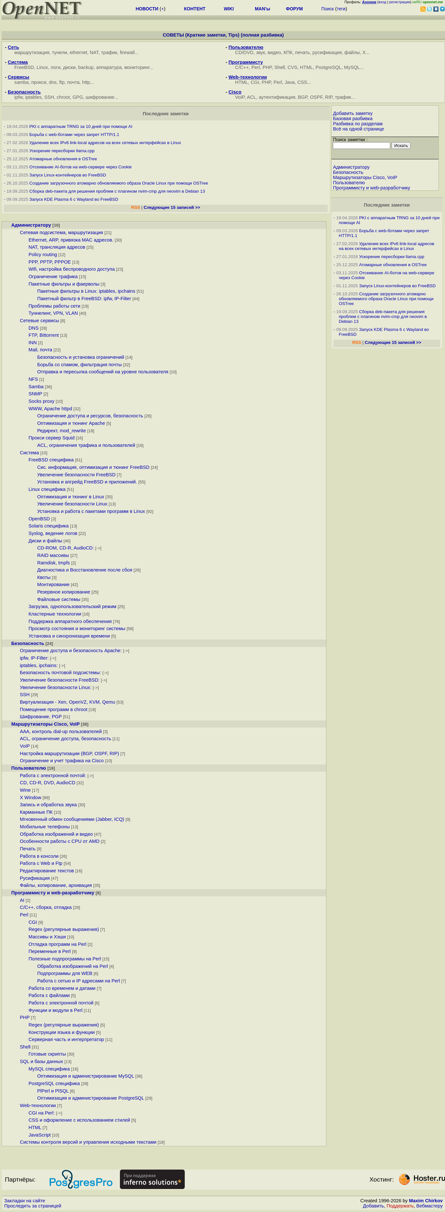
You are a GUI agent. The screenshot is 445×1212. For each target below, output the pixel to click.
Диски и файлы (45, 540)
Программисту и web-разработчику (52, 892)
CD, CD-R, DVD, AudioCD (47, 782)
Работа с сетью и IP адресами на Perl (78, 980)
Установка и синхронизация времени (69, 636)
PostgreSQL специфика (54, 1083)
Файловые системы (58, 599)
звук (260, 52)
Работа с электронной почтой (61, 1002)
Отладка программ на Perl (58, 944)
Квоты (44, 577)
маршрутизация (31, 52)
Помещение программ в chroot (53, 709)
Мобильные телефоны (45, 826)
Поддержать (400, 1205)
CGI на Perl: (42, 1113)
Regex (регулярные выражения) (64, 929)
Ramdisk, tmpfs (53, 562)
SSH (49, 97)
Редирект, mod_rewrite (61, 430)
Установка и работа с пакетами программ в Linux (91, 511)
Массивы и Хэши (47, 936)
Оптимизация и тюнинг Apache (71, 423)
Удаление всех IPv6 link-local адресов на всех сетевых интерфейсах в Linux (105, 142)
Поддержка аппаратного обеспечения (70, 621)
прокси (38, 82)
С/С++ (242, 67)
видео (274, 52)
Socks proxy (41, 401)
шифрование (100, 97)
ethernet (78, 52)
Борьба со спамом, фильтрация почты (79, 364)
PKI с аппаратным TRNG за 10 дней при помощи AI (81, 126)
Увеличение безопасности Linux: (55, 687)
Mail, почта (40, 349)
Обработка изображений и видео (56, 834)
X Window (30, 797)
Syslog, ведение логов (53, 533)
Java (290, 82)
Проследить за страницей (32, 1205)
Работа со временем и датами (62, 988)
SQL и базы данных (41, 1061)
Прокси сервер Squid (52, 437)
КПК (288, 52)
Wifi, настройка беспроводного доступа (72, 269)
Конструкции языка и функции (62, 1032)
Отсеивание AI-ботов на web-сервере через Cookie (80, 166)
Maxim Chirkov (426, 1200)
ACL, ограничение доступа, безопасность (65, 738)
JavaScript (40, 1135)
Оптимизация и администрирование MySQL (85, 1076)
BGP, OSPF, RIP (315, 97)
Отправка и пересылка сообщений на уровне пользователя (103, 371)
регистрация (399, 2)
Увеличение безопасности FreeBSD (76, 474)
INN (33, 342)
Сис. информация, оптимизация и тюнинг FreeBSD (93, 467)
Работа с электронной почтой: (53, 775)
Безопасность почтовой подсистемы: (60, 672)
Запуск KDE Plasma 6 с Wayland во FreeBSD (73, 199)
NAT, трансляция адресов (57, 247)
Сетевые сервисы (39, 320)
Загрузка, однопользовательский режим (72, 606)
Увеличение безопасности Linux (72, 503)
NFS (33, 379)
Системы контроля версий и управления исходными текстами (88, 1142)
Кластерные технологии (55, 614)
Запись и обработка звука (48, 804)
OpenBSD (39, 518)
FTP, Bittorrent (44, 335)
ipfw (18, 97)
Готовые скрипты (47, 1054)
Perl (256, 67)
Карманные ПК (36, 812)
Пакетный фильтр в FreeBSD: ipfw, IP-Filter (84, 298)
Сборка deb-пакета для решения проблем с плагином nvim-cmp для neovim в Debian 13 (117, 191)
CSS (302, 82)
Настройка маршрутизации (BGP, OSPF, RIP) (69, 753)
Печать (27, 848)
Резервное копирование (63, 592)
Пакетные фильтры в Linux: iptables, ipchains (86, 291)
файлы (352, 52)
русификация (327, 52)
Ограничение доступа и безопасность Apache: (71, 650)
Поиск (327, 8)
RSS (135, 207)
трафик (109, 52)
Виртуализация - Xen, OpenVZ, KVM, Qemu (67, 702)
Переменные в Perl (50, 951)
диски (69, 67)
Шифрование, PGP (41, 716)
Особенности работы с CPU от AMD (60, 841)
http (86, 82)
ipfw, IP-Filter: (34, 658)
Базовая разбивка (352, 118)
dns (53, 82)
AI (22, 900)
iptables (33, 97)
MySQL (352, 67)
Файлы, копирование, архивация (56, 885)
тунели (59, 52)
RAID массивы (53, 555)
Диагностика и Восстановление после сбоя (84, 569)
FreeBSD (24, 67)
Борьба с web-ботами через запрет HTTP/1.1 (74, 134)
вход (382, 2)
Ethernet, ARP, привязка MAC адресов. (71, 240)
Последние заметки (387, 205)
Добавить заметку (352, 113)
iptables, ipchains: (39, 665)
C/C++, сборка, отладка (46, 907)
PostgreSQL (329, 67)
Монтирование (53, 584)
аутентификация (277, 97)
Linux (42, 67)
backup (85, 67)
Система (29, 452)
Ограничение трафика (53, 276)
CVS (292, 67)
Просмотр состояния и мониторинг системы (77, 628)
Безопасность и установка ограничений (80, 357)
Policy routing (43, 254)
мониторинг (136, 67)
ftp (61, 82)
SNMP (35, 393)
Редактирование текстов (47, 870)
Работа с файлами (49, 995)
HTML (306, 67)
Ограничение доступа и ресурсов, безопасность (90, 415)
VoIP (239, 97)
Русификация (35, 878)
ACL (251, 97)
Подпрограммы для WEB (64, 973)
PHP (267, 67)
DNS (34, 328)
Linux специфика (47, 489)
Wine (25, 790)
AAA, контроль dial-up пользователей (61, 731)
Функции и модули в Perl (55, 1010)
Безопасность (27, 643)
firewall (127, 52)
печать (302, 52)
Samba (36, 386)
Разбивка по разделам (357, 123)
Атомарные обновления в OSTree (63, 158)
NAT (94, 52)
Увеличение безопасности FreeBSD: (60, 680)
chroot (63, 97)
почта (73, 82)
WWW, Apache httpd (50, 408)
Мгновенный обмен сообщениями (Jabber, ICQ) (72, 819)
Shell (279, 67)
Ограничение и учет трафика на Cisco (61, 760)
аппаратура (109, 67)
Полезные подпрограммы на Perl (65, 958)
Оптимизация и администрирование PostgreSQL (90, 1098)
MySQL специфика (49, 1068)
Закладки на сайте (24, 1200)
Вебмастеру (429, 1205)
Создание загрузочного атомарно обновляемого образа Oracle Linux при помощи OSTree (118, 183)
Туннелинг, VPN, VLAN (53, 313)
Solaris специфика (49, 525)
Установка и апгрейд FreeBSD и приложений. (87, 481)
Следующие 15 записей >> (172, 207)
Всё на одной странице (358, 128)
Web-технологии (38, 1105)
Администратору (31, 225)
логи (55, 67)
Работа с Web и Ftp (41, 863)
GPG (78, 97)
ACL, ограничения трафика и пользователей (86, 445)
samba (21, 82)
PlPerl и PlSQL (53, 1090)
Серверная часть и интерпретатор (66, 1039)
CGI (255, 82)
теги (341, 8)
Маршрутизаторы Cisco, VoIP (45, 724)
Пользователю (28, 768)
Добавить (373, 1205)
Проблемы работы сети (54, 306)
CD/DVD (244, 52)
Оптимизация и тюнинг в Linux (70, 496)
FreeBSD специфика (51, 459)
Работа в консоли (39, 856)
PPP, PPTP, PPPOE (50, 262)
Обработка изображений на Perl (72, 966)
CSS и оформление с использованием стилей (79, 1120)
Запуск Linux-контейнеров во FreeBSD (67, 175)
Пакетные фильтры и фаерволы (64, 284)
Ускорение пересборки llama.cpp (62, 150)
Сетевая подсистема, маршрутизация (61, 232)
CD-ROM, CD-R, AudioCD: (65, 547)
